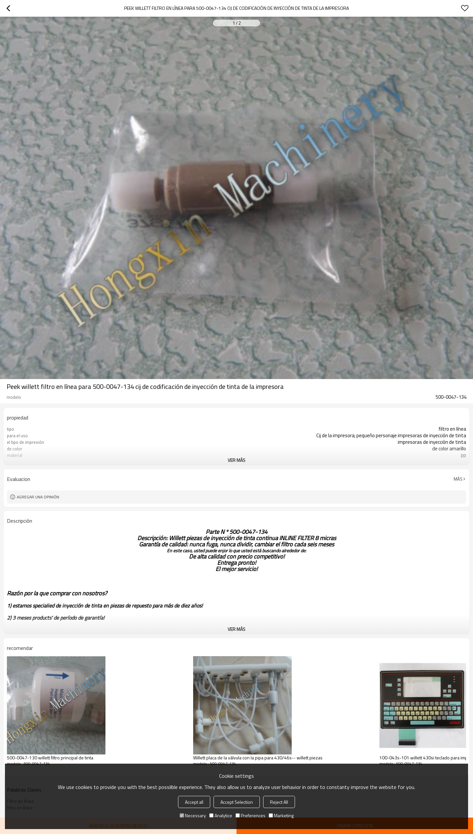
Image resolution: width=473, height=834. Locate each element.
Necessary (193, 815)
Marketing (281, 815)
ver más (236, 460)
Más (458, 479)
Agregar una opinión (38, 497)
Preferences (250, 815)
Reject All (279, 801)
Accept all (194, 801)
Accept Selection (236, 801)
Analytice (220, 815)
